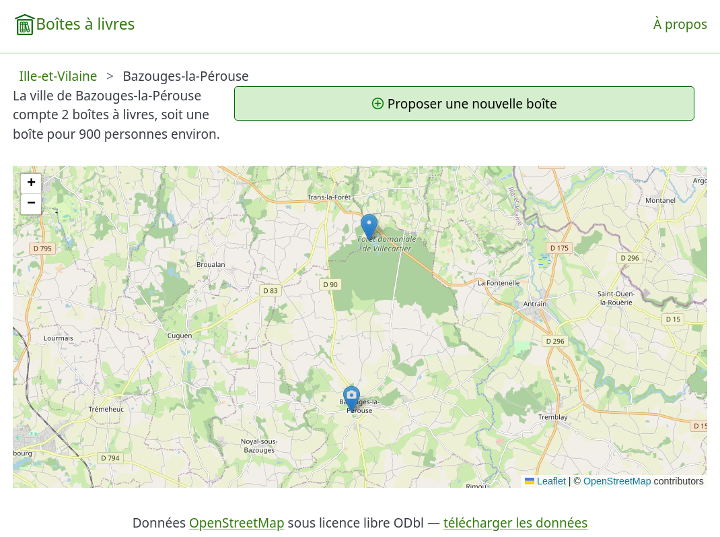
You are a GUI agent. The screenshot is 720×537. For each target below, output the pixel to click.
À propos (680, 24)
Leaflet (545, 481)
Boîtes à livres (85, 23)
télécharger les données (515, 523)
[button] (369, 227)
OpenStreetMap (617, 481)
